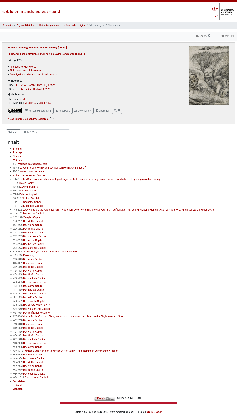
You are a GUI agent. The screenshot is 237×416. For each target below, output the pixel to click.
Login (224, 36)
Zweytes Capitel (25, 186)
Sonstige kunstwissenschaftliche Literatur (33, 74)
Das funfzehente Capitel (31, 312)
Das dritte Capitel (28, 221)
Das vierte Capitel (28, 224)
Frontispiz (18, 152)
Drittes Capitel (24, 190)
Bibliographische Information (26, 70)
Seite (13, 132)
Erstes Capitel (24, 182)
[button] (117, 111)
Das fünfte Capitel (28, 228)
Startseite (8, 25)
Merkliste (202, 36)
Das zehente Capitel (29, 247)
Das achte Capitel (28, 240)
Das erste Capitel (27, 259)
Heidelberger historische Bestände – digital (31, 12)
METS (26, 99)
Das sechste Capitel (29, 232)
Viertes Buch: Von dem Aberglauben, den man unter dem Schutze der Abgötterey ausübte (68, 316)
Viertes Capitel (25, 194)
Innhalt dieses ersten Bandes (29, 175)
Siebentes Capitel (28, 205)
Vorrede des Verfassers (29, 171)
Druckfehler (19, 381)
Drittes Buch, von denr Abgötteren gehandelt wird (45, 251)
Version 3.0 (44, 102)
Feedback (63, 110)
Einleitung (23, 255)
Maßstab (18, 388)
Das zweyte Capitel (29, 263)
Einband (17, 148)
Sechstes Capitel (27, 202)
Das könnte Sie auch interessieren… (30, 118)
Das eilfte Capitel (27, 297)
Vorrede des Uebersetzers (30, 163)
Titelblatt (18, 156)
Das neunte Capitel (28, 244)
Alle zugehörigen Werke (23, 66)
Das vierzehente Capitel (31, 308)
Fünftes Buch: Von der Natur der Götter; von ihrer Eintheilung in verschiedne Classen (65, 350)
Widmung (18, 160)
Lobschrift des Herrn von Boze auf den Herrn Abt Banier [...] (49, 167)
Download (81, 110)
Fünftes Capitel (26, 198)
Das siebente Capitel (29, 236)
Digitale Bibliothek (26, 25)
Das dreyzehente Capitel (31, 305)
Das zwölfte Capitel (29, 301)
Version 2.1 (31, 102)
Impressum (156, 412)
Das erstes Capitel (28, 213)
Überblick (102, 110)
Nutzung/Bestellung (38, 110)
